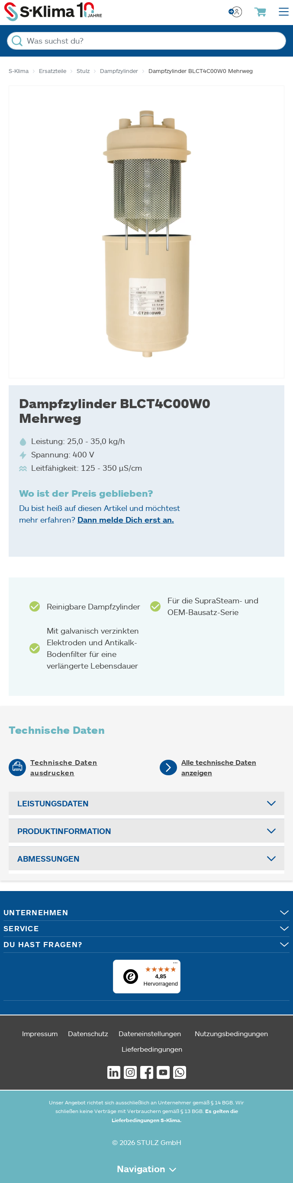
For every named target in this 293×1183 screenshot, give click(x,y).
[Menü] (175, 965)
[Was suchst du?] (146, 41)
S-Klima (19, 70)
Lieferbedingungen (152, 1049)
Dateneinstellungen (150, 1033)
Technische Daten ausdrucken (63, 767)
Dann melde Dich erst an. (125, 519)
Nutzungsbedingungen (231, 1033)
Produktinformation (64, 831)
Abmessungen (48, 858)
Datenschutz (88, 1033)
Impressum (40, 1033)
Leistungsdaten (53, 803)
